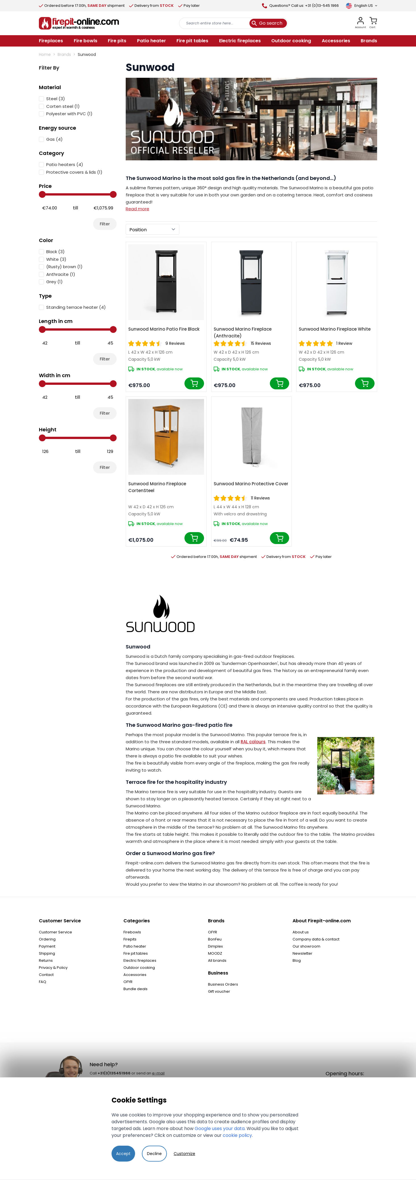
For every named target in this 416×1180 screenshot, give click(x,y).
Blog (297, 960)
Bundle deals (135, 989)
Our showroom (306, 946)
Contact (46, 974)
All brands (217, 960)
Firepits (129, 939)
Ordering (47, 939)
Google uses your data (220, 1128)
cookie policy (237, 1135)
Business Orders (223, 984)
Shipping (47, 953)
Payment (47, 946)
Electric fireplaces (139, 960)
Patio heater (134, 946)
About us (301, 932)
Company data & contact (316, 939)
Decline (154, 1153)
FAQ (42, 981)
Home (45, 54)
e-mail (158, 1073)
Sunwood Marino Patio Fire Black (163, 329)
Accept (123, 1153)
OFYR (128, 981)
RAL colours (253, 742)
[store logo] (79, 23)
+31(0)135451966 (114, 1073)
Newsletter (302, 953)
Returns (46, 960)
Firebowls (132, 932)
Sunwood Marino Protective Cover (251, 484)
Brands (64, 54)
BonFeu (215, 939)
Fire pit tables (135, 953)
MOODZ (215, 953)
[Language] (361, 5)
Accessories (134, 974)
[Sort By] (152, 229)
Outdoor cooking (139, 967)
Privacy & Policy (53, 967)
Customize (184, 1153)
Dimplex (215, 946)
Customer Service (55, 932)
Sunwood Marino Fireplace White (335, 329)
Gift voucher (219, 991)
